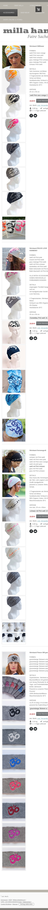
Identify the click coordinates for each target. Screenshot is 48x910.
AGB (10, 900)
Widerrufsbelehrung (19, 900)
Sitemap (15, 904)
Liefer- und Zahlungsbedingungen (11, 902)
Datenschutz (27, 902)
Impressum (4, 900)
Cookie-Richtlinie (6, 904)
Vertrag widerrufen (26, 904)
